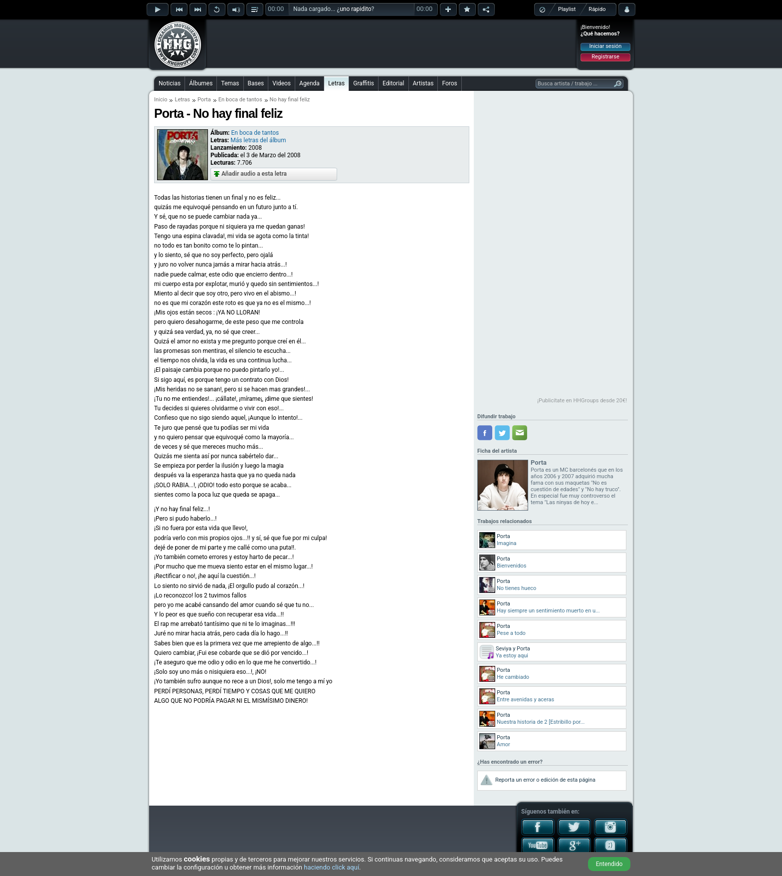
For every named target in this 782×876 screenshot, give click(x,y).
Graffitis (363, 83)
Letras (336, 83)
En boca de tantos (240, 99)
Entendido (609, 864)
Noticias (170, 83)
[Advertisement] (391, 43)
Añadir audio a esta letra (254, 173)
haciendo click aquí (331, 867)
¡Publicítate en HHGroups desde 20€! (582, 400)
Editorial (393, 83)
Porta (204, 99)
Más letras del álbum (258, 140)
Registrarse (605, 56)
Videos (281, 83)
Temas (230, 83)
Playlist (567, 9)
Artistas (423, 83)
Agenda (309, 83)
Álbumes (200, 83)
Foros (449, 83)
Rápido (596, 9)
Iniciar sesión (605, 46)
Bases (256, 83)
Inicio (160, 99)
